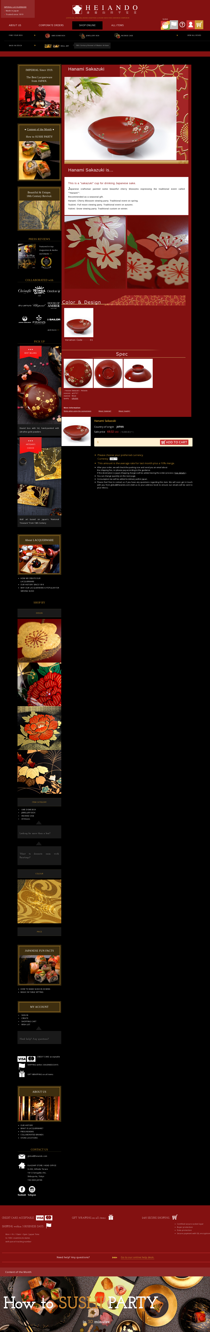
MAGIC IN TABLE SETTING (32, 992)
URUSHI (75, 398)
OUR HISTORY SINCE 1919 (32, 584)
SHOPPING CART (28, 1021)
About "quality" (124, 411)
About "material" (105, 411)
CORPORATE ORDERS (51, 25)
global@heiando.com (120, 485)
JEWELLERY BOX (89, 35)
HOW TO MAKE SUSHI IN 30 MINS (35, 989)
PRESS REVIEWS (27, 1131)
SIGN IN (24, 1015)
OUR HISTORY (27, 1125)
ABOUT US (15, 25)
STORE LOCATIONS (29, 1138)
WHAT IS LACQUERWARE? (32, 1128)
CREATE (24, 1018)
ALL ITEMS (117, 25)
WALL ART (56, 46)
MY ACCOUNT (39, 1006)
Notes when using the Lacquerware (77, 411)
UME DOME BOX (54, 35)
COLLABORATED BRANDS (32, 1134)
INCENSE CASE (123, 35)
